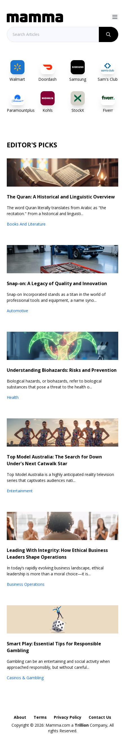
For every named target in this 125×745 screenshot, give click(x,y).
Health (13, 397)
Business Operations (25, 584)
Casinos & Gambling (25, 677)
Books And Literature (26, 224)
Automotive (17, 310)
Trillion (82, 725)
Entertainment (20, 490)
